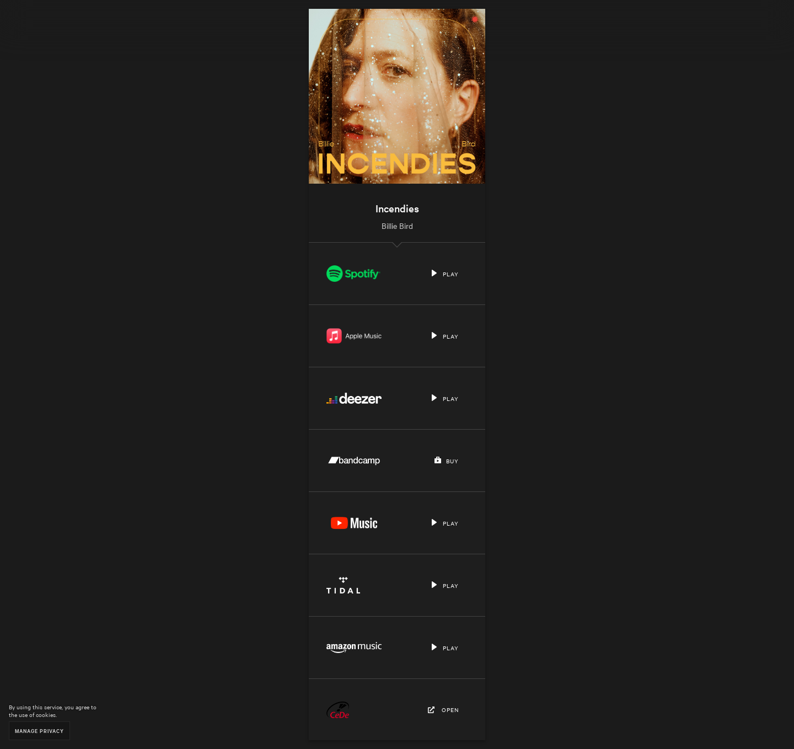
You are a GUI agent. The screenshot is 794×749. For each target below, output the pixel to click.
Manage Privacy (39, 730)
